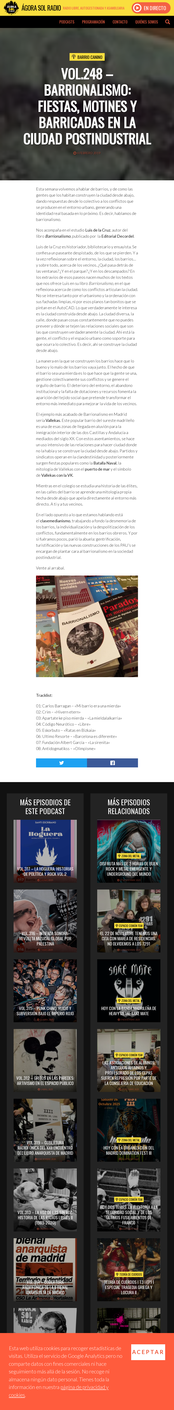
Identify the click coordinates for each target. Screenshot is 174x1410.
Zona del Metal (129, 856)
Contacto (120, 22)
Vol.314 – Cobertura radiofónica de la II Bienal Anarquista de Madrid (45, 1287)
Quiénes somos (146, 22)
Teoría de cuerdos (129, 1274)
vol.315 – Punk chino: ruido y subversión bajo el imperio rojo (45, 1010)
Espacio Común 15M (129, 925)
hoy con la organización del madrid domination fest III (129, 1150)
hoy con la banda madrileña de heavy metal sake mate (128, 1010)
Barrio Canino (89, 57)
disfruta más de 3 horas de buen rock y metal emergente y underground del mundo (129, 868)
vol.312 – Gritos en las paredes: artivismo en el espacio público (45, 1080)
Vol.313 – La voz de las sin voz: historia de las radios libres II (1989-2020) (45, 1217)
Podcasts (66, 22)
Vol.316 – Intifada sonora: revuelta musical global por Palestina (45, 938)
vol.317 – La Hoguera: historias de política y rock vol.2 (45, 871)
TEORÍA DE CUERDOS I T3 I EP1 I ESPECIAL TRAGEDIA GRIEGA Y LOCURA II (129, 1287)
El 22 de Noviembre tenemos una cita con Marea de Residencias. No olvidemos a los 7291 (128, 938)
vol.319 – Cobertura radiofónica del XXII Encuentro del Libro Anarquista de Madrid (45, 1147)
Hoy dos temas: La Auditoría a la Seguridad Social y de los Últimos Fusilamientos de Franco (129, 1214)
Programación (93, 22)
